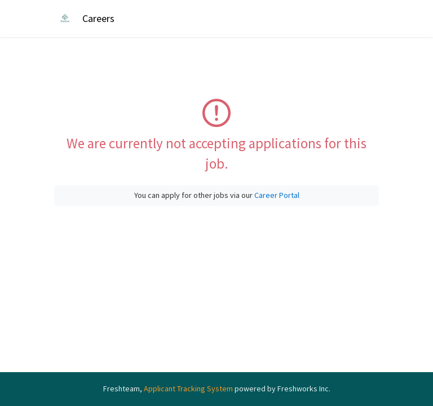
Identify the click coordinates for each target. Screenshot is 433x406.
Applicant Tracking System (189, 388)
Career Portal (276, 195)
